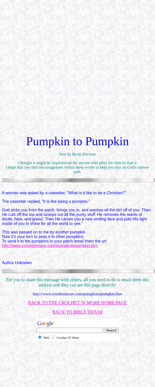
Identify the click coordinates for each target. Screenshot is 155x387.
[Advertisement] (52, 73)
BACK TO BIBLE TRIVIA (77, 312)
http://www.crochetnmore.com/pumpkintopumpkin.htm (50, 246)
